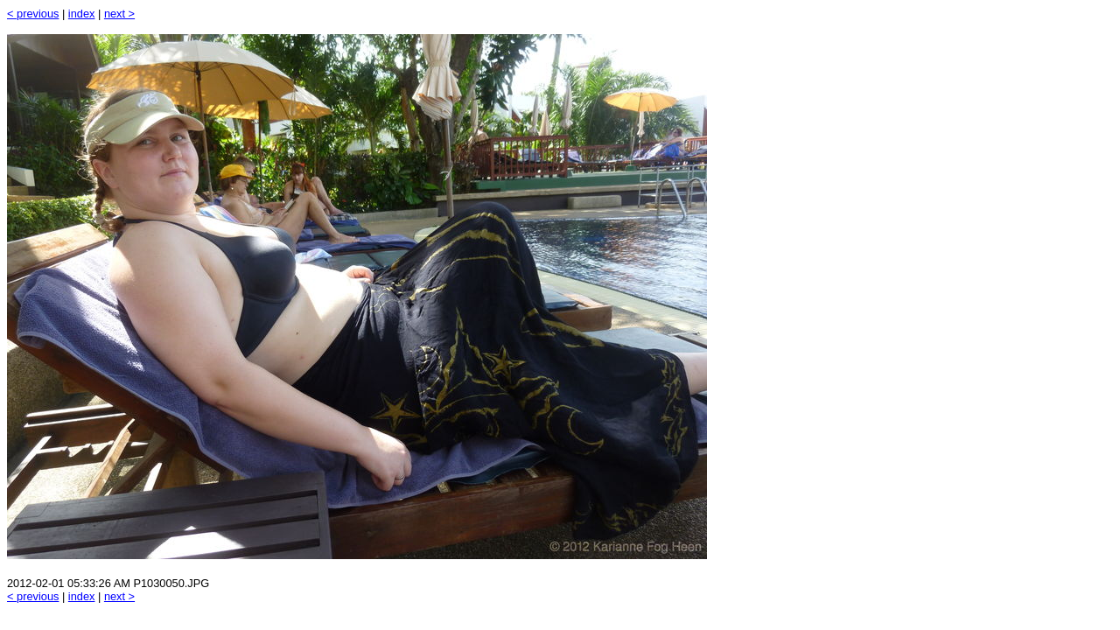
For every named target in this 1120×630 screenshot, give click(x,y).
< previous (33, 13)
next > (119, 13)
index (81, 13)
